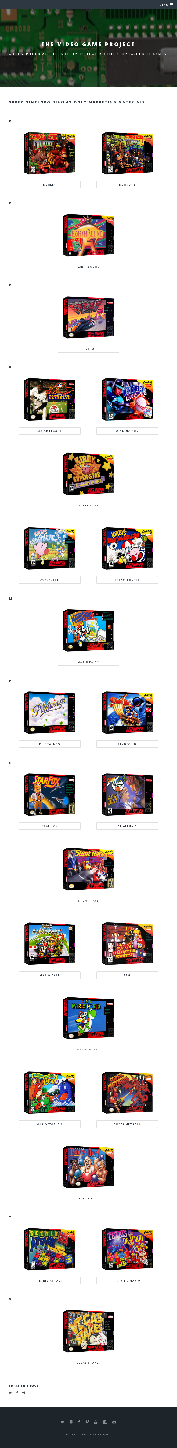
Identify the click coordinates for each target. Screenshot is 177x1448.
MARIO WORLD (88, 1049)
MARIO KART (50, 975)
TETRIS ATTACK (50, 1280)
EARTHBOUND (89, 266)
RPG (127, 975)
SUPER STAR (88, 505)
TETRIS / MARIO (127, 1280)
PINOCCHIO (127, 744)
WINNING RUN (127, 431)
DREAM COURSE (127, 580)
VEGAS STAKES (89, 1362)
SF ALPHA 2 (127, 826)
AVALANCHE (49, 580)
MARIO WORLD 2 (50, 1124)
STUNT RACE (88, 900)
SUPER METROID (127, 1124)
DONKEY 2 (127, 184)
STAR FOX (50, 826)
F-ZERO (88, 349)
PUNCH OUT (88, 1198)
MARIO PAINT (88, 662)
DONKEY (49, 184)
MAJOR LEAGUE (50, 431)
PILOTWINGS (49, 744)
